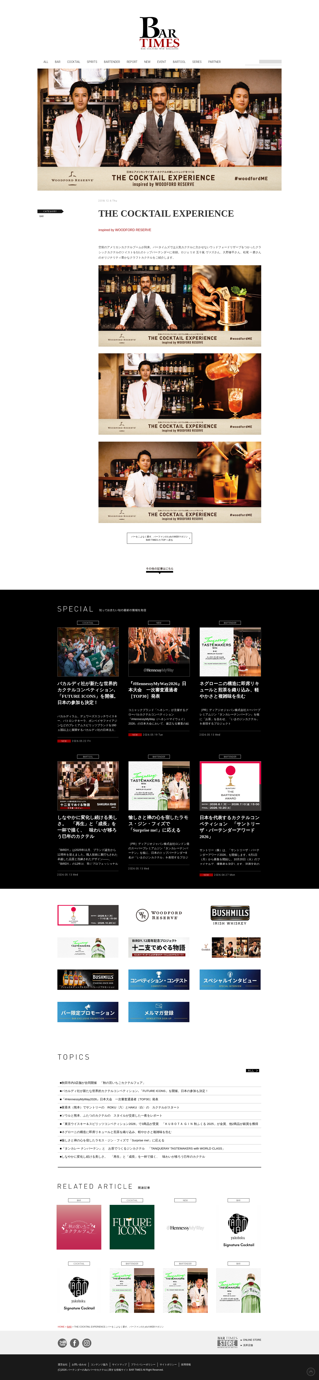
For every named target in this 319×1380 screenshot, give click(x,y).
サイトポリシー (168, 1364)
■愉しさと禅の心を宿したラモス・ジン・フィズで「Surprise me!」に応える (112, 1140)
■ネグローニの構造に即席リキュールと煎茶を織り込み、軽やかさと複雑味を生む (116, 1132)
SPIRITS (92, 61)
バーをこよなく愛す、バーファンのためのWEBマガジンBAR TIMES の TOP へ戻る (159, 538)
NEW (147, 61)
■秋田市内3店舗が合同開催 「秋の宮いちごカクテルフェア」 (103, 1082)
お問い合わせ (79, 1364)
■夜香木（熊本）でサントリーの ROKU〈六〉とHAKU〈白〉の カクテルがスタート (120, 1107)
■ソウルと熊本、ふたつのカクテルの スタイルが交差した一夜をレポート (111, 1115)
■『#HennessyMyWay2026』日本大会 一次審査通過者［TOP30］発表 (109, 1099)
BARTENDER (112, 61)
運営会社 (63, 1364)
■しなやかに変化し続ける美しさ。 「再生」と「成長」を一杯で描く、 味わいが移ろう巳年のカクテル (132, 1156)
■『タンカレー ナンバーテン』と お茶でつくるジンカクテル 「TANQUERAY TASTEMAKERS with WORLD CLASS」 (142, 1148)
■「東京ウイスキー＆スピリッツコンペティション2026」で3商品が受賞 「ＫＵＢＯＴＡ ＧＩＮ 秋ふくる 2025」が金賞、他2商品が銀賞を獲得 (159, 1124)
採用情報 (186, 1364)
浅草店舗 (248, 1345)
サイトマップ (119, 1364)
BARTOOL (179, 61)
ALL (46, 61)
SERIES (197, 61)
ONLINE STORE (252, 1340)
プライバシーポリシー (143, 1364)
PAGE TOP (311, 1372)
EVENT (161, 61)
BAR (57, 61)
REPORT (132, 61)
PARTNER (214, 61)
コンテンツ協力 (99, 1364)
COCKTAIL (73, 61)
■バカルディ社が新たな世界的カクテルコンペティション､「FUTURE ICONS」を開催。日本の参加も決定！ (134, 1091)
